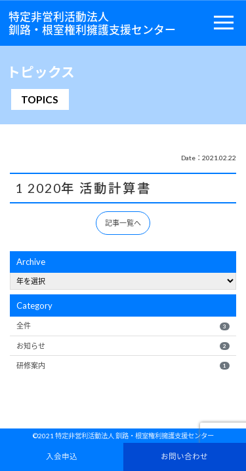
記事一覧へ (123, 222)
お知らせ (122, 346)
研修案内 (122, 365)
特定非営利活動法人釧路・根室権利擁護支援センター (92, 22)
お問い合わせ (184, 456)
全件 (122, 325)
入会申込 (61, 456)
